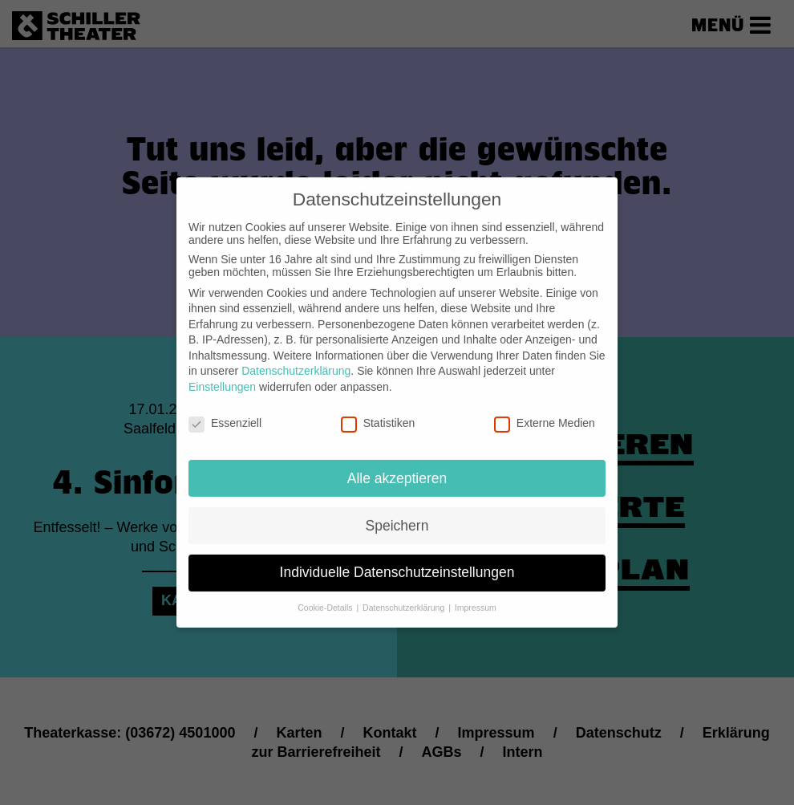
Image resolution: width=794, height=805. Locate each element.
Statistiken (378, 410)
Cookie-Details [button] (326, 595)
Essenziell (224, 410)
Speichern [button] (397, 512)
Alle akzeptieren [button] (397, 465)
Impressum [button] (475, 595)
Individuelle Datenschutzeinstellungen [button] (397, 559)
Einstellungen (222, 374)
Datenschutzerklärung (295, 358)
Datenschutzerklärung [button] (405, 595)
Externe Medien (544, 410)
